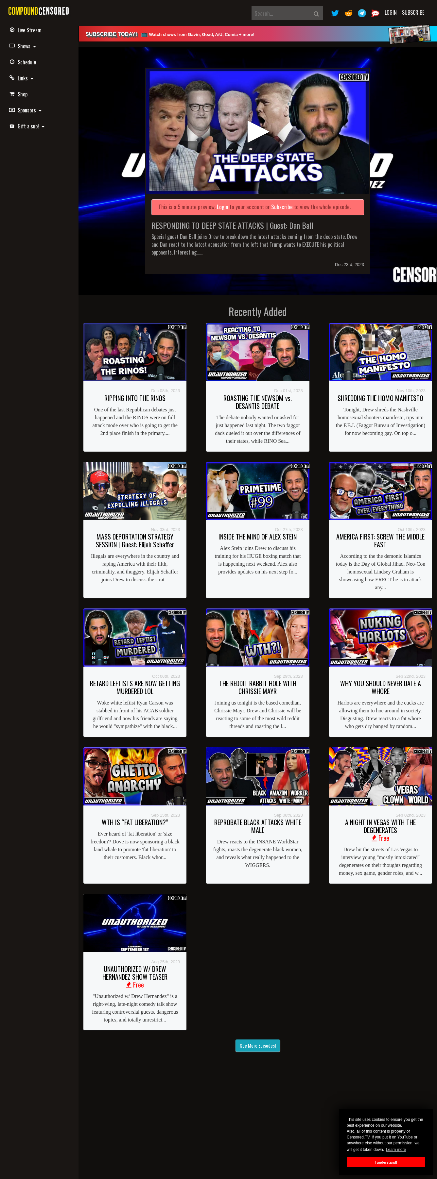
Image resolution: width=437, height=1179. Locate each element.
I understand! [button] (386, 1162)
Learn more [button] (396, 1149)
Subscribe (413, 12)
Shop (19, 94)
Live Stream (26, 30)
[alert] (258, 34)
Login (391, 12)
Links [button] (22, 78)
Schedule (23, 62)
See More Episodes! (258, 1045)
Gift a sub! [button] (27, 126)
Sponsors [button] (26, 110)
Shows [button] (23, 46)
